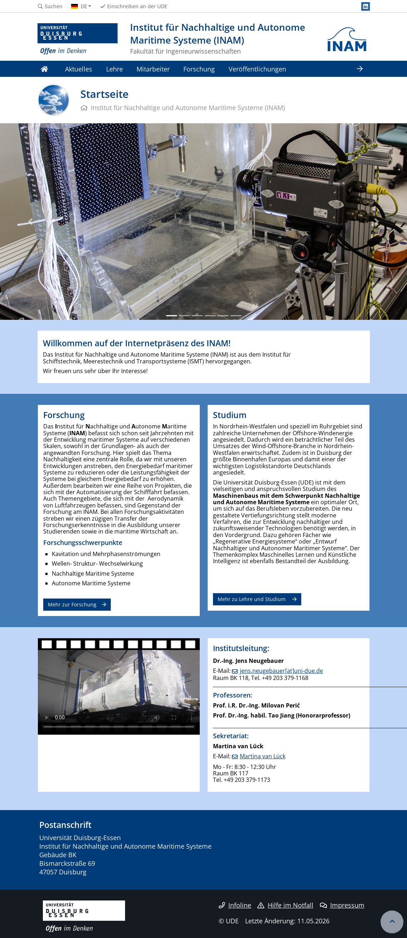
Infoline (235, 905)
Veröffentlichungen (257, 68)
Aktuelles (78, 68)
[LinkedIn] (365, 6)
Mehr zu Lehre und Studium (252, 599)
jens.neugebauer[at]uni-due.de (281, 671)
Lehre (114, 68)
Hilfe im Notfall (285, 905)
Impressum (342, 905)
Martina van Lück (263, 756)
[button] (30, 221)
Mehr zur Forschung (72, 604)
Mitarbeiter (153, 68)
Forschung (199, 68)
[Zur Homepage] (78, 39)
